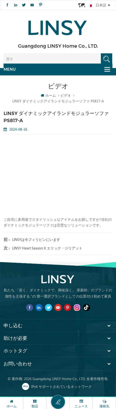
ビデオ (65, 95)
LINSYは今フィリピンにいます (36, 239)
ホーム (48, 95)
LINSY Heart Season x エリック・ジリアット (47, 248)
